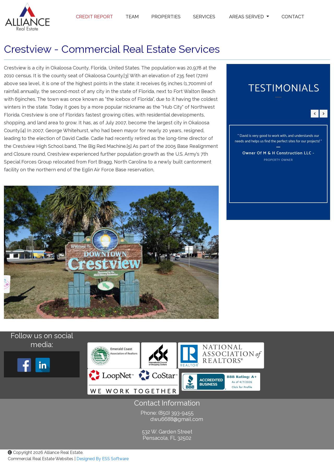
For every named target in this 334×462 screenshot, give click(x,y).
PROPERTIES (166, 16)
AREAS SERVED (246, 16)
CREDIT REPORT (94, 16)
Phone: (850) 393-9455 (167, 413)
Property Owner (278, 159)
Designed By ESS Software (102, 458)
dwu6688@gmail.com (167, 419)
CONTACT (293, 16)
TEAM (132, 16)
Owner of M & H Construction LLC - (278, 153)
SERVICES (204, 16)
